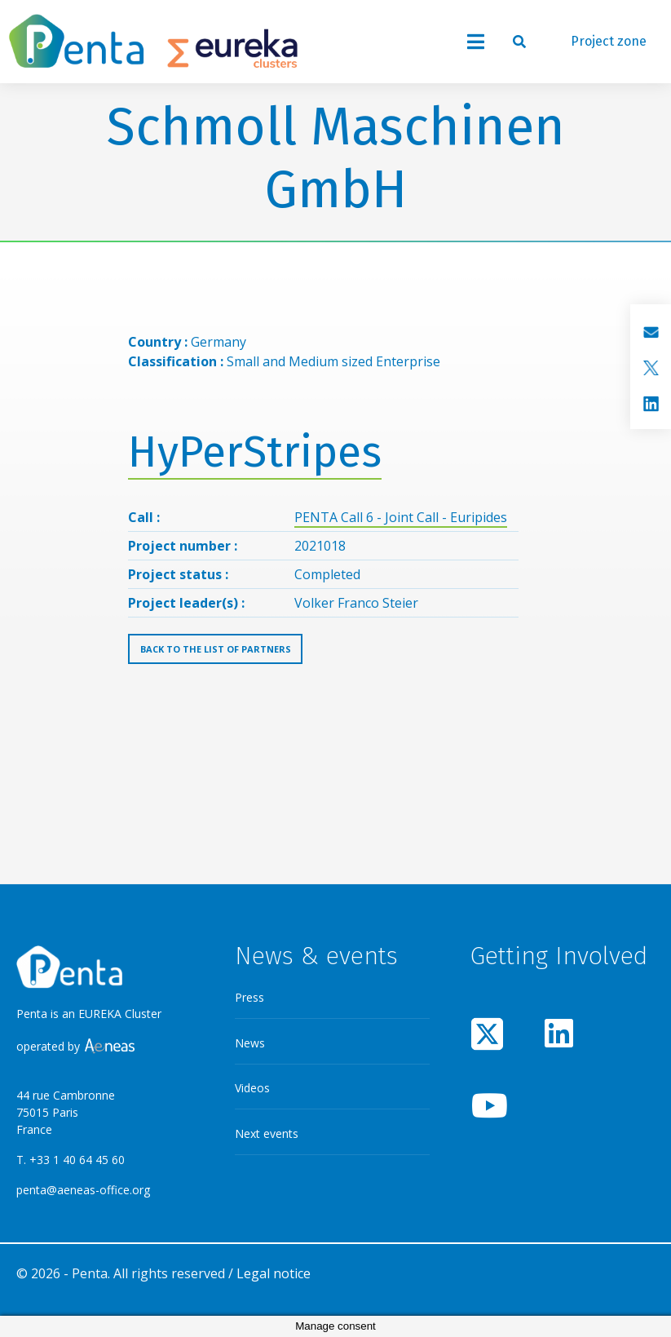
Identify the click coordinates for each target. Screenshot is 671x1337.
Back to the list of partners (215, 649)
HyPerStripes (255, 452)
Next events (266, 1133)
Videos (252, 1088)
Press (249, 997)
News (250, 1043)
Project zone (609, 41)
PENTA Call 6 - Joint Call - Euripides (400, 517)
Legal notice (273, 1273)
